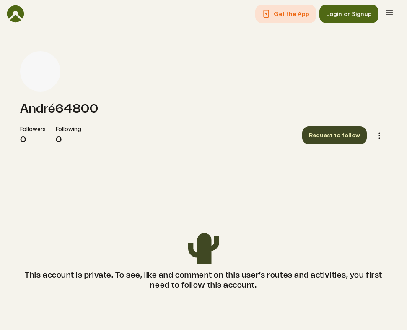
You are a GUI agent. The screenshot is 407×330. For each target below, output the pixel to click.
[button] (285, 14)
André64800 (59, 109)
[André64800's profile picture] (40, 71)
